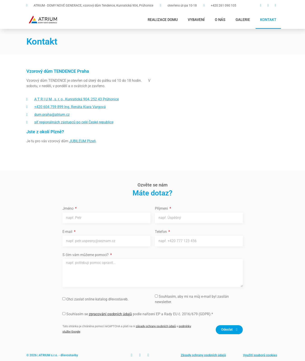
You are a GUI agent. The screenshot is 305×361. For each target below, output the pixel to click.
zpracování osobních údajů (110, 314)
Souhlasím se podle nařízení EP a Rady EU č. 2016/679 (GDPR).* (139, 314)
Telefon (161, 232)
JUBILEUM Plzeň (82, 141)
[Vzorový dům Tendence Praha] (217, 114)
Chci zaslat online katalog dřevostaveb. (97, 299)
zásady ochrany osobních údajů (156, 326)
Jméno (68, 209)
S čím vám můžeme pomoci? (86, 255)
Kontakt (268, 20)
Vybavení (196, 20)
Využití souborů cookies (260, 355)
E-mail (67, 232)
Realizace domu (163, 20)
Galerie (243, 20)
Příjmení (162, 209)
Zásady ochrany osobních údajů (203, 355)
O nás (220, 20)
